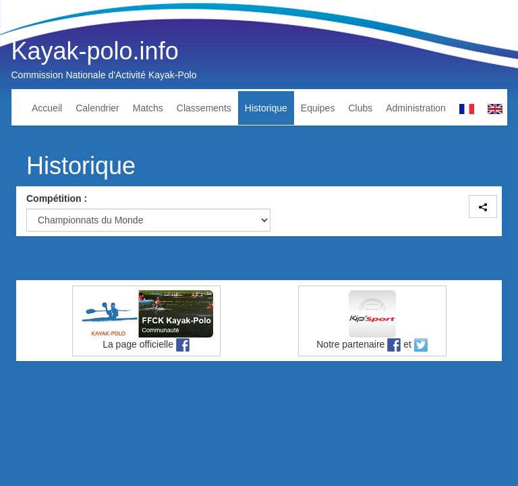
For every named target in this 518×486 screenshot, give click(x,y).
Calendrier (97, 108)
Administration (416, 108)
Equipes (318, 108)
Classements (204, 108)
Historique (266, 108)
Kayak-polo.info (95, 51)
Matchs (148, 108)
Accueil (47, 108)
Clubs (360, 108)
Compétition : (56, 198)
